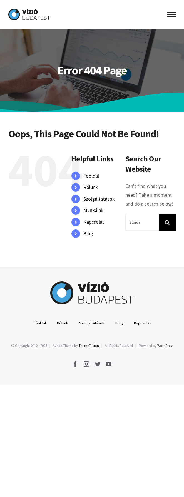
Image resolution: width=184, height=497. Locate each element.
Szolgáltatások (99, 199)
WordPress (165, 345)
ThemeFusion (89, 345)
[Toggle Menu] (171, 14)
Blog (88, 233)
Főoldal (91, 176)
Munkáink (93, 210)
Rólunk (90, 187)
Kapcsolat (93, 222)
